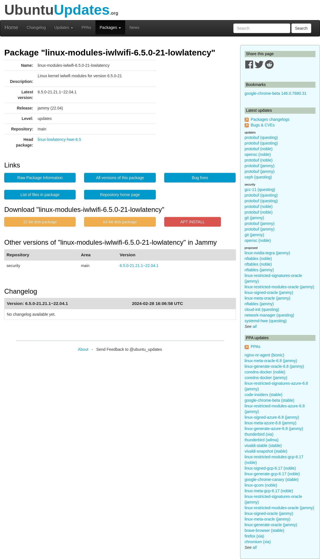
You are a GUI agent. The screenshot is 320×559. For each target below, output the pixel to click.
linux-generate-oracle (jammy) (271, 525)
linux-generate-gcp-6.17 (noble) (272, 474)
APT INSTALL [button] (192, 222)
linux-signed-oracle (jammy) (269, 292)
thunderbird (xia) (259, 434)
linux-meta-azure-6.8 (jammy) (270, 423)
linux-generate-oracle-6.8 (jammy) (274, 366)
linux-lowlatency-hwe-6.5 (59, 139)
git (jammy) (254, 218)
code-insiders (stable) (264, 394)
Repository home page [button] (120, 194)
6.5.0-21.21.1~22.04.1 (139, 265)
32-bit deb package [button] (40, 222)
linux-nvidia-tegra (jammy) (267, 253)
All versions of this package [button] (120, 177)
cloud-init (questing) (262, 309)
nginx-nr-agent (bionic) (264, 355)
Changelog (36, 27)
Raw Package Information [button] (40, 177)
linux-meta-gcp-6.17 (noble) (269, 491)
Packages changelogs (270, 119)
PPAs (86, 27)
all (255, 326)
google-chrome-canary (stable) (272, 479)
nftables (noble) (258, 258)
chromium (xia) (258, 541)
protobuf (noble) (259, 149)
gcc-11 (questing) (260, 189)
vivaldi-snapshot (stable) (266, 451)
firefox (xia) (254, 536)
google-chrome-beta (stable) (270, 400)
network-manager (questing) (269, 315)
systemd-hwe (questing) (266, 321)
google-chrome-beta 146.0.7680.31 (276, 93)
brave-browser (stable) (264, 530)
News (134, 27)
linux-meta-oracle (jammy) (268, 298)
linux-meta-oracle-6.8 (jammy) (271, 360)
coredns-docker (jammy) (266, 377)
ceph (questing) (258, 177)
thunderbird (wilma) (262, 440)
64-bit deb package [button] (120, 222)
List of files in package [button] (39, 194)
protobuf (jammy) (260, 166)
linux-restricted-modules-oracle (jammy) (279, 287)
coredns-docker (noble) (265, 372)
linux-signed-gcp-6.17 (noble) (270, 468)
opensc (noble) (258, 154)
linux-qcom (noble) (261, 485)
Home (11, 27)
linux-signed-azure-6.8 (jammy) (272, 417)
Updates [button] (63, 27)
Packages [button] (110, 27)
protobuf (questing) (261, 137)
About (83, 349)
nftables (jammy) (259, 270)
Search (301, 28)
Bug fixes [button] (200, 177)
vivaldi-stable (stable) (263, 445)
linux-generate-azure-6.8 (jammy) (274, 428)
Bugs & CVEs (263, 125)
